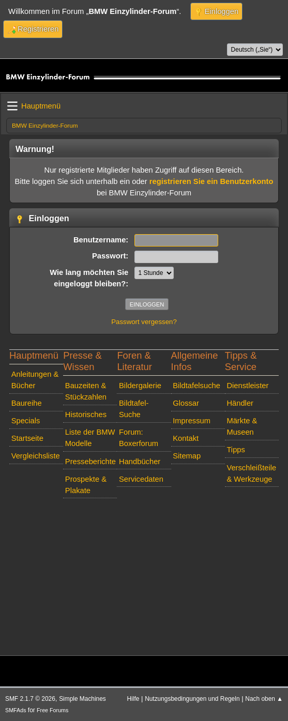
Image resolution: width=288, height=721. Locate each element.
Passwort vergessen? (144, 322)
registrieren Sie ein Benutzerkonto (211, 181)
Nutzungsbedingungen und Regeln (192, 698)
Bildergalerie (140, 385)
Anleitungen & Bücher (35, 380)
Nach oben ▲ (264, 698)
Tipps (235, 450)
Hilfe (133, 698)
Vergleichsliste (35, 456)
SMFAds (15, 710)
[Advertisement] (144, 574)
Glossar (186, 403)
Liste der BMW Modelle (90, 438)
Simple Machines (82, 698)
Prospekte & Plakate (86, 485)
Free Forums (52, 710)
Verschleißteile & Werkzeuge (251, 473)
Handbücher (139, 461)
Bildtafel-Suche (133, 409)
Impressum (191, 421)
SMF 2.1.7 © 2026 (30, 698)
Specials (25, 421)
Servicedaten (141, 479)
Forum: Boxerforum (138, 438)
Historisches (86, 414)
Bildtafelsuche (196, 385)
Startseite (27, 438)
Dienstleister (247, 385)
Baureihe (26, 403)
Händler (239, 403)
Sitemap (187, 456)
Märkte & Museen (241, 426)
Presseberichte (90, 461)
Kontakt (186, 438)
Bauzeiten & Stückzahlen (86, 391)
